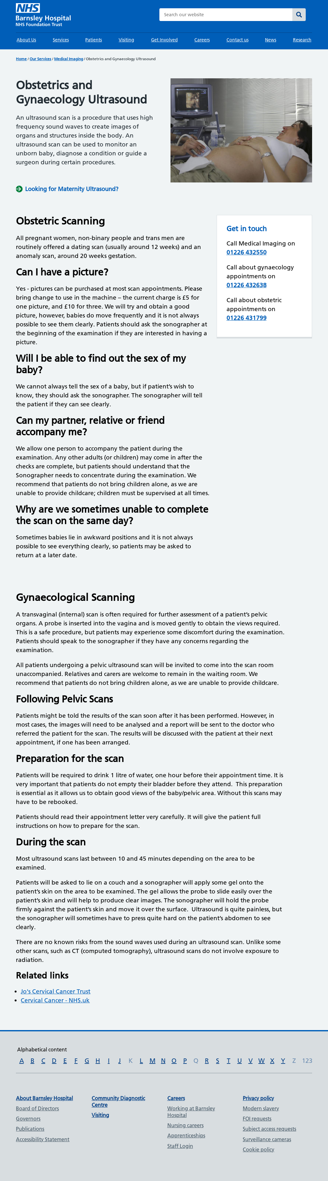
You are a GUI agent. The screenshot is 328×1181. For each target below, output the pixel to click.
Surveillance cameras (267, 1139)
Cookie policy (258, 1149)
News (270, 40)
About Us (26, 40)
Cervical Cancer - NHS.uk (55, 1000)
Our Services (40, 58)
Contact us (237, 40)
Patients (93, 40)
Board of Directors (37, 1108)
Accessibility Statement (42, 1139)
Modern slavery (261, 1108)
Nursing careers (185, 1125)
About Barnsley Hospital (44, 1098)
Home (21, 58)
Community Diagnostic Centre (118, 1101)
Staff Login (180, 1146)
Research (302, 40)
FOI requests (257, 1118)
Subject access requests (269, 1129)
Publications (30, 1129)
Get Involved (164, 40)
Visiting (126, 40)
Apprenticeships (186, 1135)
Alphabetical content (42, 1049)
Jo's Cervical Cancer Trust (55, 991)
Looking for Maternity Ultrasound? (71, 189)
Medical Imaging (68, 58)
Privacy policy (258, 1098)
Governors (28, 1118)
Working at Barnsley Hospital (191, 1111)
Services (61, 40)
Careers (202, 40)
